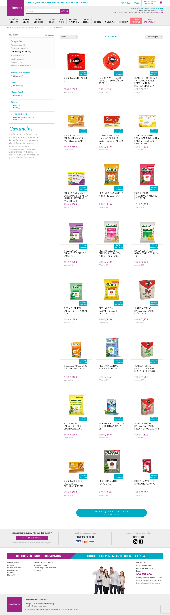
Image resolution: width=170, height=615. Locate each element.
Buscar (64, 11)
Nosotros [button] (125, 3)
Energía (16, 62)
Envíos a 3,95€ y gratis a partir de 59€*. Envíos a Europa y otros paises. (58, 3)
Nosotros (10, 565)
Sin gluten (18, 86)
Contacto (37, 570)
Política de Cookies (71, 609)
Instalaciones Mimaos (15, 568)
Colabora (10, 573)
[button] (161, 3)
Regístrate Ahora (32, 537)
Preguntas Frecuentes (42, 565)
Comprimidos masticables (23, 117)
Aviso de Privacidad (32, 609)
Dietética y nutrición (23, 27)
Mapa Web (11, 575)
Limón (16, 108)
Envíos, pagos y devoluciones (45, 568)
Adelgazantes (18, 45)
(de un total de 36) (111, 513)
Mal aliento (18, 96)
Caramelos (18, 55)
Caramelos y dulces (42, 27)
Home (9, 27)
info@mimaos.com (156, 12)
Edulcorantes (17, 59)
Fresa (16, 105)
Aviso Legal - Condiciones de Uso (51, 609)
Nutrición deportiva (21, 65)
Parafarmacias (12, 570)
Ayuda (136, 3)
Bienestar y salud (20, 48)
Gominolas (18, 120)
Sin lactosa (18, 76)
